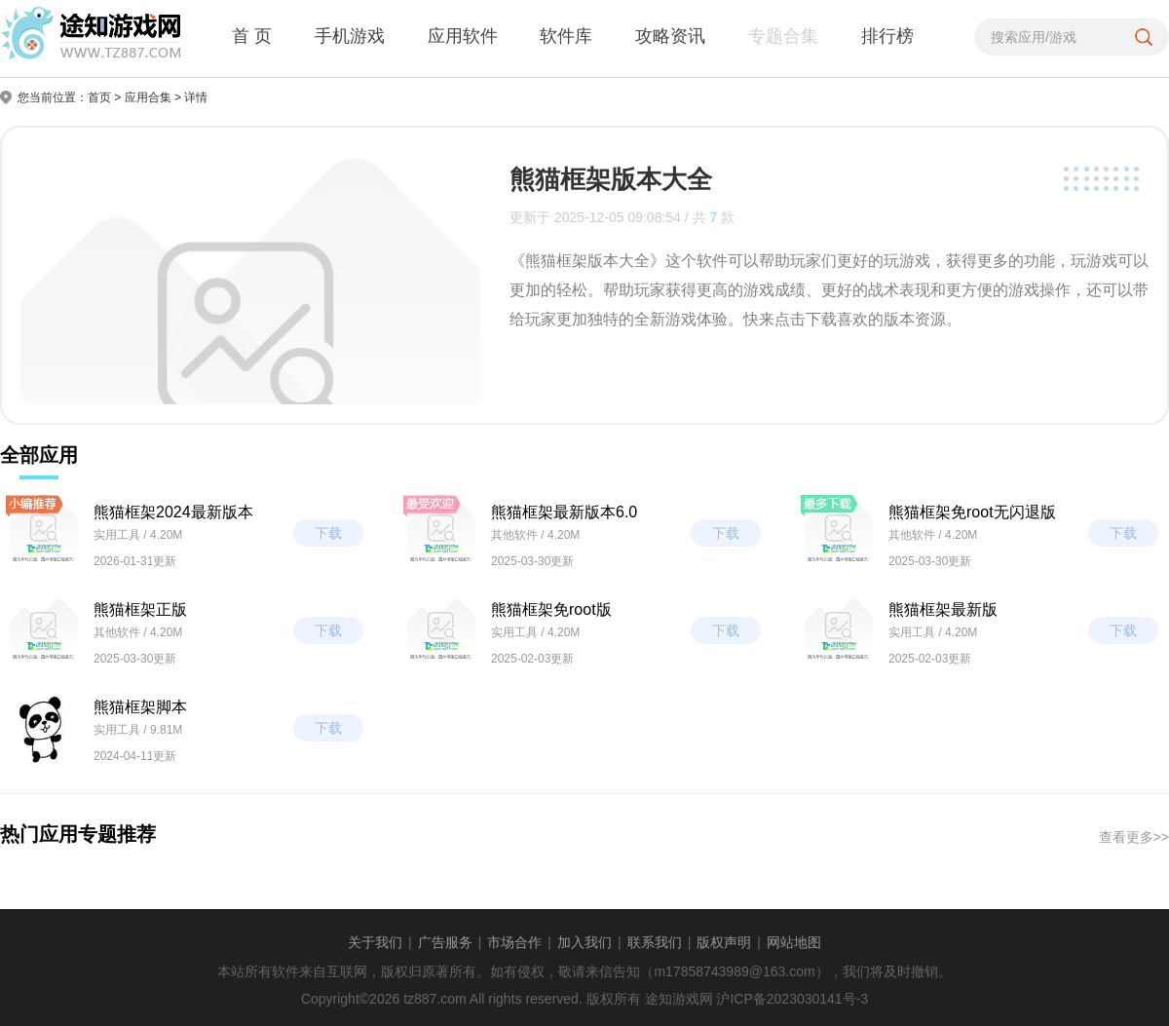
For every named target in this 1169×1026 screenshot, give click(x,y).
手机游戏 (350, 36)
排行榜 (887, 36)
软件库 (566, 36)
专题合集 (783, 36)
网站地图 (794, 942)
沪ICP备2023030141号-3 (792, 999)
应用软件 (463, 36)
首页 (99, 97)
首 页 (252, 36)
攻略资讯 (670, 36)
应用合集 (148, 97)
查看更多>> (1134, 837)
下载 (328, 533)
